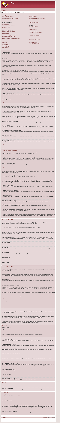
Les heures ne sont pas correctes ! (6, 24)
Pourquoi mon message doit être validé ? (6, 39)
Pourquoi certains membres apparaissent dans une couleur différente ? (37, 18)
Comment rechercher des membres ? (33, 31)
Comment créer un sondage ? (5, 33)
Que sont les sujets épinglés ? (5, 46)
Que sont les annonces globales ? (6, 45)
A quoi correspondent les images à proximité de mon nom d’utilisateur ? (10, 26)
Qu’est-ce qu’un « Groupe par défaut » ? (33, 19)
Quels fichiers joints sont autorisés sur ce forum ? (34, 39)
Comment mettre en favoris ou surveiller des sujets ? (35, 35)
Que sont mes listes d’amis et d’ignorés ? (33, 26)
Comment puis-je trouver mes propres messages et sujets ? (35, 32)
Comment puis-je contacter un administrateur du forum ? (35, 44)
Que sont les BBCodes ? (4, 42)
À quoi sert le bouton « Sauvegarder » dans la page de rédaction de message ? (11, 38)
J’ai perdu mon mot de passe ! (5, 19)
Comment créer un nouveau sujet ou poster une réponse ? (8, 31)
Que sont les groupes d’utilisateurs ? (33, 16)
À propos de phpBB (17, 395)
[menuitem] (3, 9)
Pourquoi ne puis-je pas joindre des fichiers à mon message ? (9, 36)
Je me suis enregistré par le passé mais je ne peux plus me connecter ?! (10, 18)
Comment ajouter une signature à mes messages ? (7, 32)
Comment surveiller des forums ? (32, 36)
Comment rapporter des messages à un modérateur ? (8, 37)
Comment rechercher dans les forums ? (33, 29)
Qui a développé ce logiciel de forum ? (33, 42)
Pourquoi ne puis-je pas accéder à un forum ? (7, 35)
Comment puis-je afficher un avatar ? (6, 27)
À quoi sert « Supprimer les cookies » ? (6, 20)
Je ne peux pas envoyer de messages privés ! (34, 22)
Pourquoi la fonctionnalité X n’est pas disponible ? (34, 43)
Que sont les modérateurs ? (32, 15)
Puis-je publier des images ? (5, 44)
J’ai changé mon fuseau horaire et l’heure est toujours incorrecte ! (9, 25)
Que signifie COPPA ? (4, 15)
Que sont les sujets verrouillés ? (5, 47)
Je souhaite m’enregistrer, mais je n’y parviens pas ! (8, 16)
